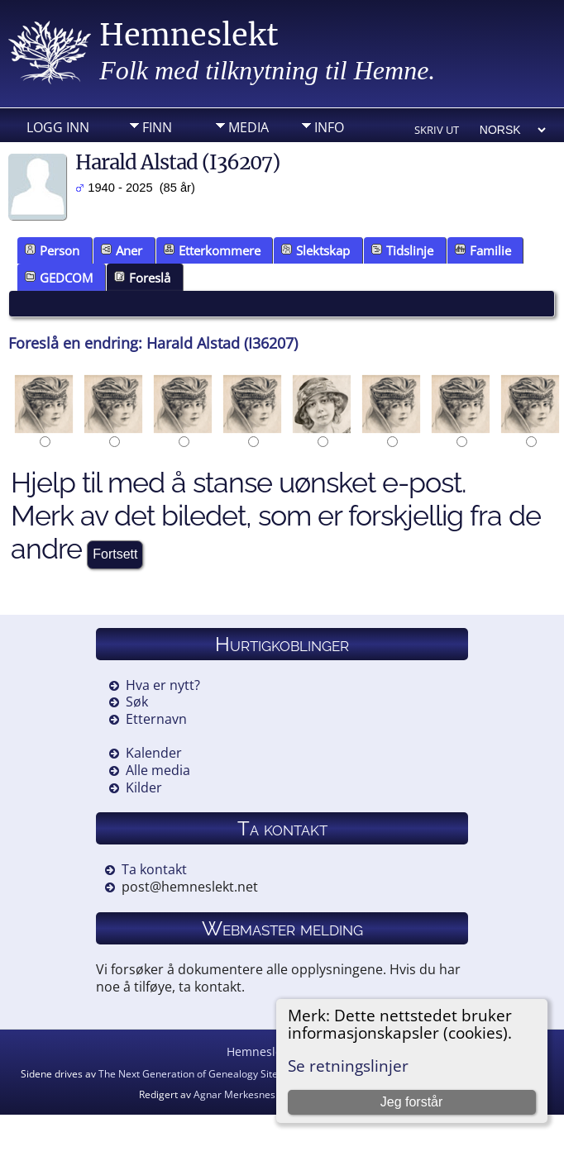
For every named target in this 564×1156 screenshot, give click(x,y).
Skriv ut (436, 129)
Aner (121, 250)
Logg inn (57, 127)
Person (52, 250)
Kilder (144, 787)
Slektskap (315, 250)
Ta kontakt (154, 869)
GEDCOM (59, 277)
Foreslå (142, 277)
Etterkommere (212, 250)
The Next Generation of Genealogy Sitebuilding (206, 1074)
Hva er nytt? (163, 685)
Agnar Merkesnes (234, 1094)
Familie (483, 250)
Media (248, 127)
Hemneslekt (189, 35)
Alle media (158, 770)
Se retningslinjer (348, 1065)
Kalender (154, 753)
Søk (137, 701)
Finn (157, 127)
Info (329, 127)
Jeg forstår (411, 1102)
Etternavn (156, 719)
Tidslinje (402, 250)
